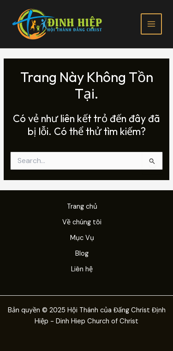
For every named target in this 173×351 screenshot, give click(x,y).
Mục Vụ (82, 238)
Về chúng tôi (81, 222)
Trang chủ (82, 206)
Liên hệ (82, 269)
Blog (82, 253)
